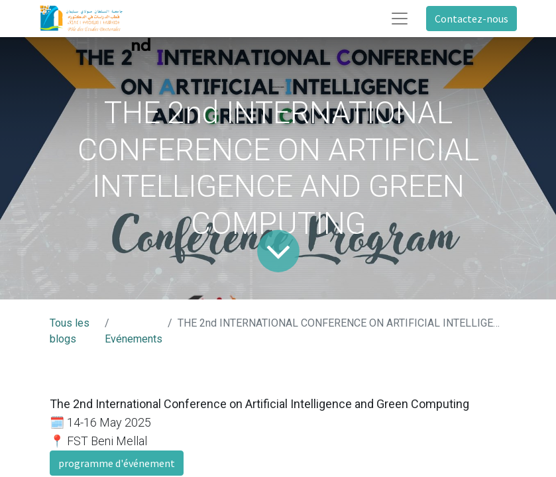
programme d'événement (116, 463)
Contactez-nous (471, 18)
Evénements (133, 339)
